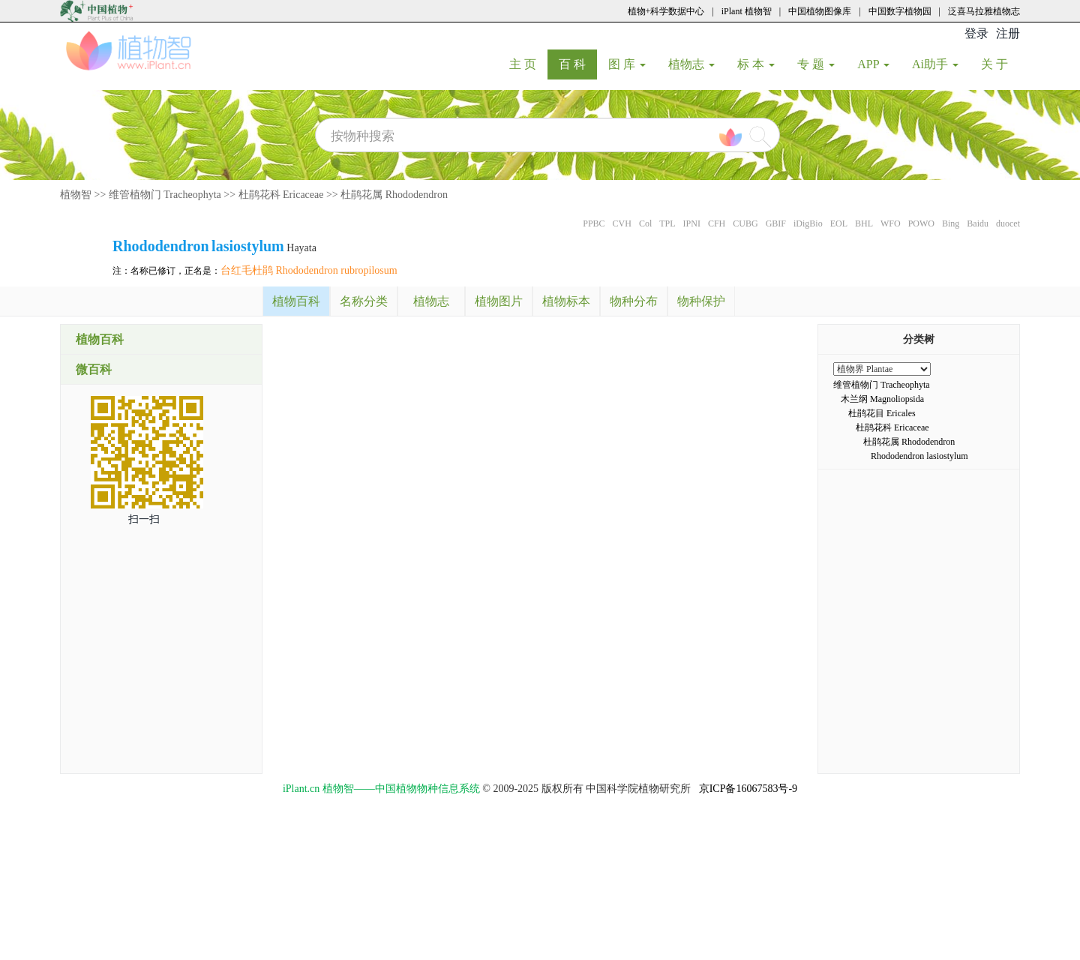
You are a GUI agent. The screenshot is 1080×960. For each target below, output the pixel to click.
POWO (921, 223)
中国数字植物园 (900, 11)
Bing (950, 223)
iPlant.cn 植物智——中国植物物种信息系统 (381, 788)
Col (645, 223)
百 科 (578, 63)
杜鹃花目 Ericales (882, 413)
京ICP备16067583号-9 (748, 788)
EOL (839, 223)
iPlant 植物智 (747, 11)
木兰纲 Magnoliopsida (882, 399)
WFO (890, 223)
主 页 (528, 63)
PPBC (593, 223)
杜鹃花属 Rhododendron (394, 194)
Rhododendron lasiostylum (919, 456)
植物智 (76, 194)
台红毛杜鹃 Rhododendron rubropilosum (309, 270)
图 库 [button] (627, 64)
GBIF (776, 223)
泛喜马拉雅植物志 (984, 11)
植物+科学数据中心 (666, 11)
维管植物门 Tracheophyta (165, 194)
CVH (622, 223)
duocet (1008, 223)
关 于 (1000, 63)
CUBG (745, 223)
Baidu (977, 223)
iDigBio (808, 223)
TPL (667, 223)
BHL (864, 223)
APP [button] (873, 64)
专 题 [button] (816, 64)
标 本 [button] (756, 64)
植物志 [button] (691, 64)
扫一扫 (144, 519)
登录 (976, 33)
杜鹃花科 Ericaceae (281, 194)
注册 (1008, 33)
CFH (716, 223)
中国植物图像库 (819, 11)
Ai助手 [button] (935, 64)
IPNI (691, 223)
